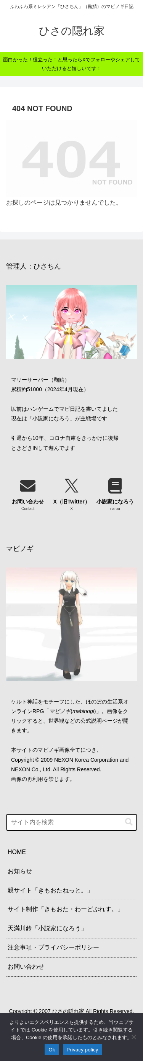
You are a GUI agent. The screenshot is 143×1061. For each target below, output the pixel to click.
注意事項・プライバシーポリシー (53, 947)
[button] (129, 822)
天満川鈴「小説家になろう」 (47, 928)
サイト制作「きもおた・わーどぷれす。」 (66, 909)
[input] (71, 822)
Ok (51, 1050)
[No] (133, 1037)
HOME (17, 852)
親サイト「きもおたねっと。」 (50, 890)
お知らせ (20, 871)
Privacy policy (82, 1050)
